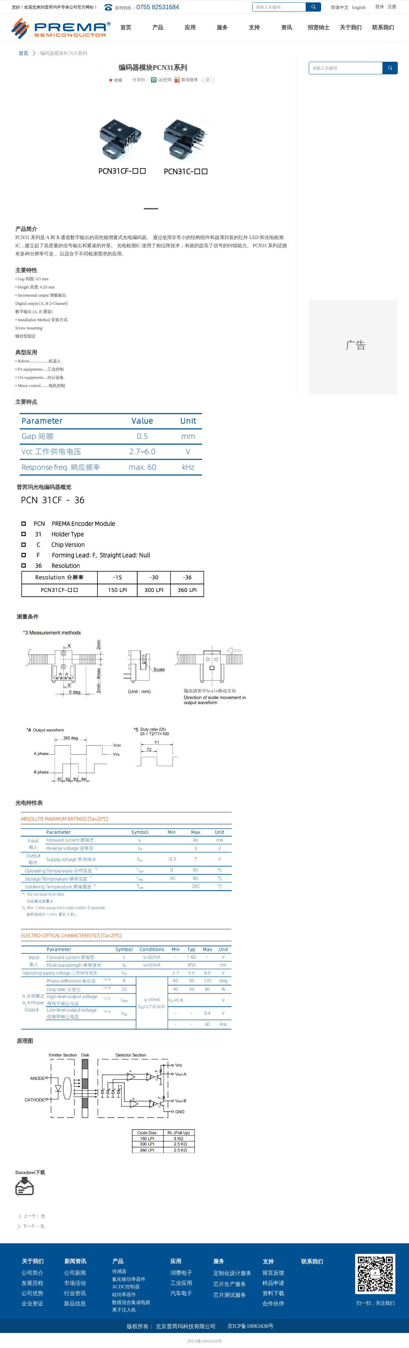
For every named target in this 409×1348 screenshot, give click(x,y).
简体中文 (340, 7)
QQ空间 (165, 79)
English (359, 7)
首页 (23, 53)
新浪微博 (189, 79)
